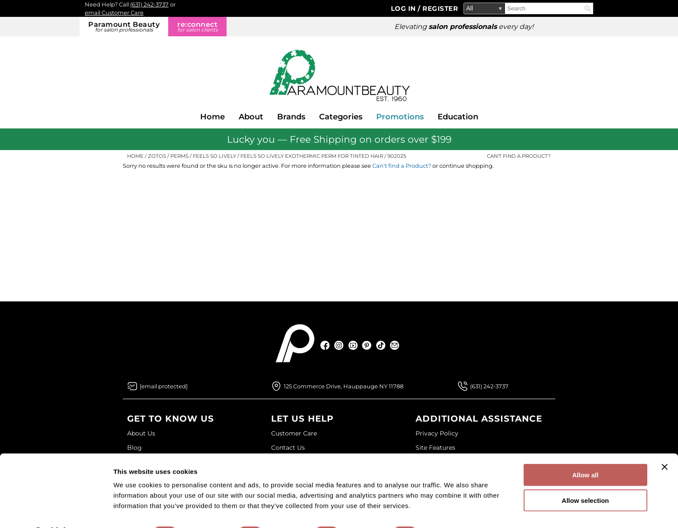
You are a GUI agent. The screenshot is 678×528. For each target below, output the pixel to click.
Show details (454, 511)
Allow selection (585, 477)
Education (458, 117)
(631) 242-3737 (149, 4)
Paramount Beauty (124, 26)
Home (212, 117)
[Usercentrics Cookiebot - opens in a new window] (56, 511)
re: (197, 26)
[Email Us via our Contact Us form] (164, 386)
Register (440, 8)
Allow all (585, 452)
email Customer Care (114, 12)
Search (588, 9)
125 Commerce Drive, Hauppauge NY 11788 (343, 386)
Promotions (400, 117)
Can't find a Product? (519, 156)
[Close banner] (665, 444)
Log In (404, 8)
